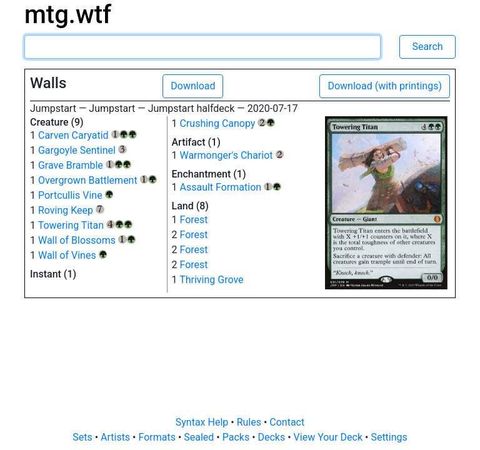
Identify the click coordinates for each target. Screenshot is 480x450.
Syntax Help (203, 422)
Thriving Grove (211, 280)
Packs (237, 437)
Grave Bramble (84, 165)
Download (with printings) (385, 86)
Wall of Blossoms (87, 240)
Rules (250, 422)
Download (193, 86)
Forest (193, 220)
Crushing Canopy (227, 123)
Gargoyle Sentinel (82, 150)
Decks (273, 437)
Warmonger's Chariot (231, 155)
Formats (158, 437)
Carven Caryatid (87, 135)
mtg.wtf (67, 14)
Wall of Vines (73, 255)
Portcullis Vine (75, 195)
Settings (389, 437)
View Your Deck (329, 437)
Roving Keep (71, 210)
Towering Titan (85, 225)
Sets (83, 437)
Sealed (200, 437)
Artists (116, 437)
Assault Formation (230, 187)
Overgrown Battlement (97, 180)
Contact (286, 422)
